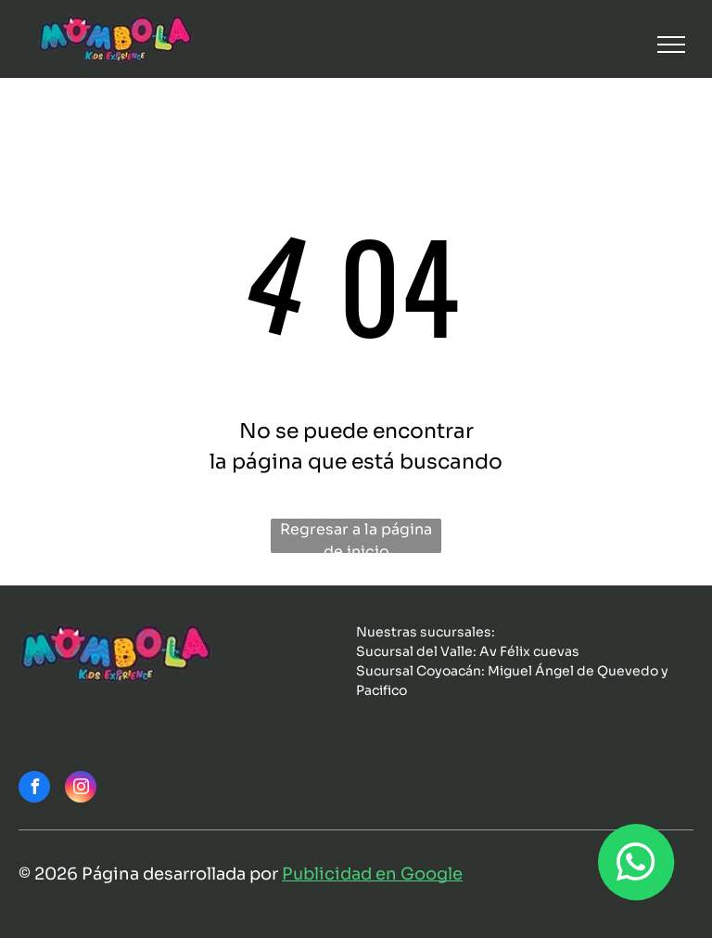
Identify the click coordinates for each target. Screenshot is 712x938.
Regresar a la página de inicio (356, 536)
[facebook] (34, 789)
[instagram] (80, 789)
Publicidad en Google (372, 874)
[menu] (671, 44)
